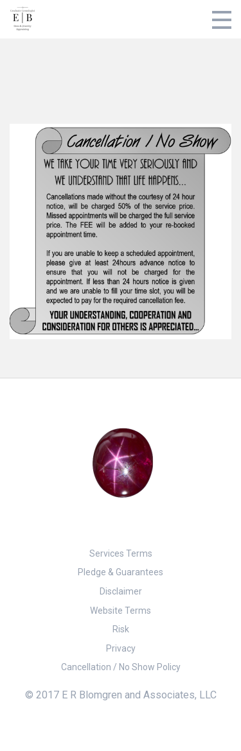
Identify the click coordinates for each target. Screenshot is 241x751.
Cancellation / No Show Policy (121, 667)
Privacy (121, 648)
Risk (120, 629)
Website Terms (120, 610)
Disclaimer (121, 591)
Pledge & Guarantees (120, 572)
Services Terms (120, 553)
